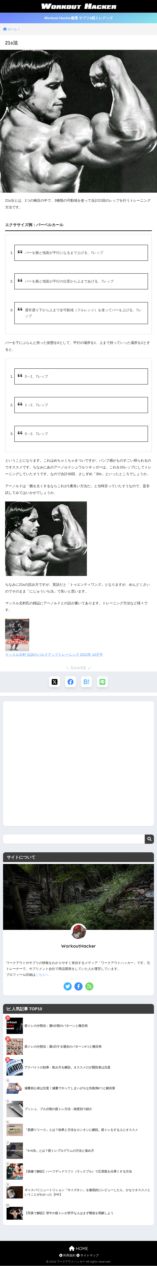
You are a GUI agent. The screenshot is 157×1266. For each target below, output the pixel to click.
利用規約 (67, 1255)
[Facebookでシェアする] (70, 682)
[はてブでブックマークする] (86, 682)
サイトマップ (87, 1255)
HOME (78, 1248)
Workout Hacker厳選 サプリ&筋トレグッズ (78, 18)
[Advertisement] (78, 762)
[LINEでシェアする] (103, 682)
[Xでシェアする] (54, 682)
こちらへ (42, 975)
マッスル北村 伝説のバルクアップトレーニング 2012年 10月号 (54, 655)
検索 (149, 839)
